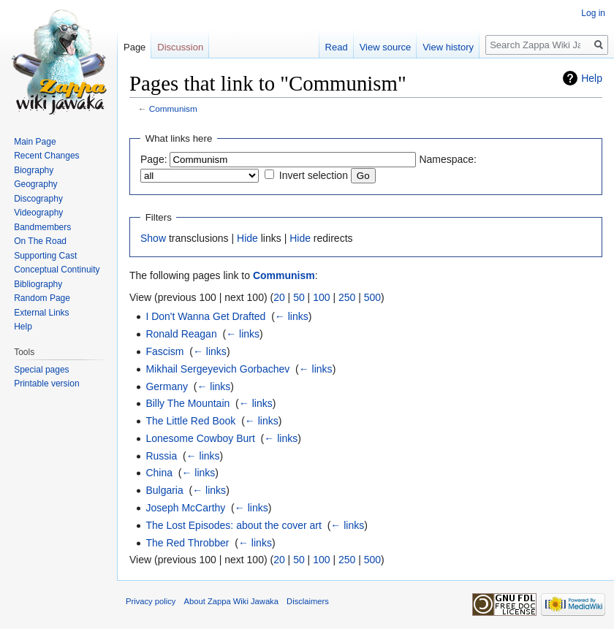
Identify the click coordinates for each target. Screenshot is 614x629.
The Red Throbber (187, 543)
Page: (153, 159)
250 (346, 297)
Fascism (164, 351)
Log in (593, 13)
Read (336, 47)
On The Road (40, 241)
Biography (33, 170)
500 (372, 297)
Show (153, 238)
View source (386, 47)
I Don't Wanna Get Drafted (205, 316)
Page (134, 47)
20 (279, 297)
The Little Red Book (190, 421)
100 (321, 297)
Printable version (46, 383)
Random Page (42, 298)
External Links (41, 313)
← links (291, 316)
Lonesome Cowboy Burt (199, 438)
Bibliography (38, 284)
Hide (247, 238)
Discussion (180, 47)
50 (299, 297)
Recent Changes (46, 155)
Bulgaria (164, 490)
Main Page (35, 142)
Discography (38, 199)
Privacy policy (150, 601)
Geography (35, 184)
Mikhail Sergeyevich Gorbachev (217, 369)
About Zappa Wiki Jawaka (231, 601)
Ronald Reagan (180, 334)
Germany (166, 386)
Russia (161, 456)
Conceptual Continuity (56, 269)
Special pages (41, 370)
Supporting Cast (45, 256)
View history (448, 47)
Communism (173, 108)
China (159, 473)
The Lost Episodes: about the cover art (233, 525)
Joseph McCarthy (185, 508)
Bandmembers (42, 227)
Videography (38, 212)
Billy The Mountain (187, 403)
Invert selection (313, 175)
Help (591, 78)
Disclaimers (308, 601)
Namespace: (448, 159)
